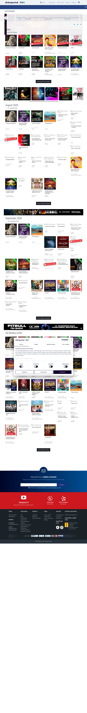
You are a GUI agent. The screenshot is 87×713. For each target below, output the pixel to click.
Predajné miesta (52, 2)
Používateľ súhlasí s (45, 509)
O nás (22, 536)
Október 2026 (67, 40)
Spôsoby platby (12, 538)
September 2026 (48, 40)
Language (68, 2)
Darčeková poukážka (36, 539)
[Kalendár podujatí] (6, 39)
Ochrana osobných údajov (26, 546)
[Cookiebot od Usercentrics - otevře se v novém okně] (62, 340)
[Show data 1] (74, 46)
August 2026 (28, 40)
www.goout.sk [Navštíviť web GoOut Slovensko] (59, 538)
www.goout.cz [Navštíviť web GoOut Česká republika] (59, 539)
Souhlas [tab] (21, 344)
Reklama (46, 541)
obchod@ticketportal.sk (13, 545)
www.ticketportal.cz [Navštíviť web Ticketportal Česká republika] (60, 536)
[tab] (8, 7)
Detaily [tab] (36, 344)
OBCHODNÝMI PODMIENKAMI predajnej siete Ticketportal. (47, 509)
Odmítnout (24, 372)
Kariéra (22, 538)
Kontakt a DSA (23, 541)
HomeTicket (34, 536)
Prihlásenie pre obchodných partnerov (25, 550)
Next (81, 39)
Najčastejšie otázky (12, 551)
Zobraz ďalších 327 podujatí (43, 103)
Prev (13, 39)
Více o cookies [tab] (65, 344)
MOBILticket (34, 538)
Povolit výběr (43, 372)
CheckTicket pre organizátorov (71, 536)
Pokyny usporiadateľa (48, 539)
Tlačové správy (47, 538)
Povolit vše (62, 372)
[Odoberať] (62, 506)
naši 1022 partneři (22, 350)
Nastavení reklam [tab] (51, 344)
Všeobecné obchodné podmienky (25, 543)
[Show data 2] (77, 46)
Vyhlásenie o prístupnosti (26, 552)
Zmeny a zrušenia (60, 2)
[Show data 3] (81, 46)
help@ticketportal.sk (13, 549)
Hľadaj (42, 2)
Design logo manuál (24, 547)
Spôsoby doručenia (12, 536)
